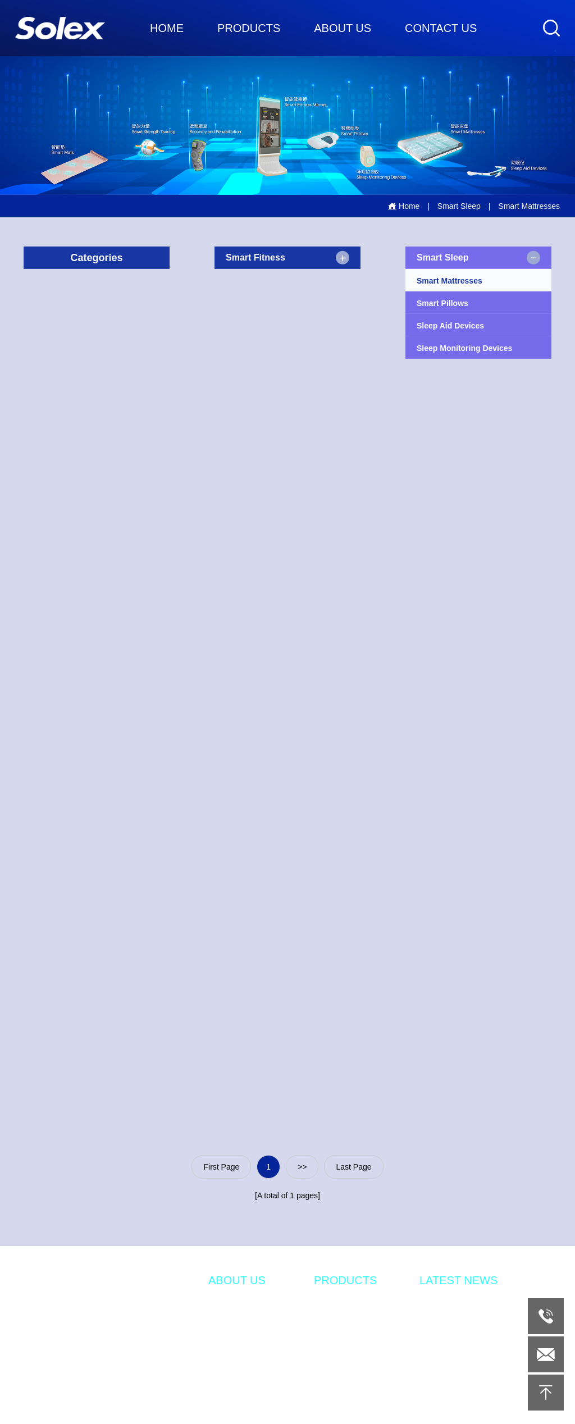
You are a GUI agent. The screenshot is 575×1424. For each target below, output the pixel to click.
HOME (167, 28)
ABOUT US (342, 28)
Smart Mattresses (449, 281)
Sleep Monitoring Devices (464, 349)
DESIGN (223, 1336)
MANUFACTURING (242, 1353)
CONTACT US (441, 28)
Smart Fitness (255, 258)
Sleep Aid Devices (450, 326)
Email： (38, 1384)
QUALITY (225, 1370)
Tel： (33, 1368)
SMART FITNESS (345, 1303)
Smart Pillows (442, 304)
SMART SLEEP (341, 1320)
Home (403, 206)
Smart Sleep (459, 206)
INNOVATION (232, 1320)
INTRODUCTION (238, 1303)
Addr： (37, 1332)
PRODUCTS (248, 28)
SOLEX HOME (234, 1387)
